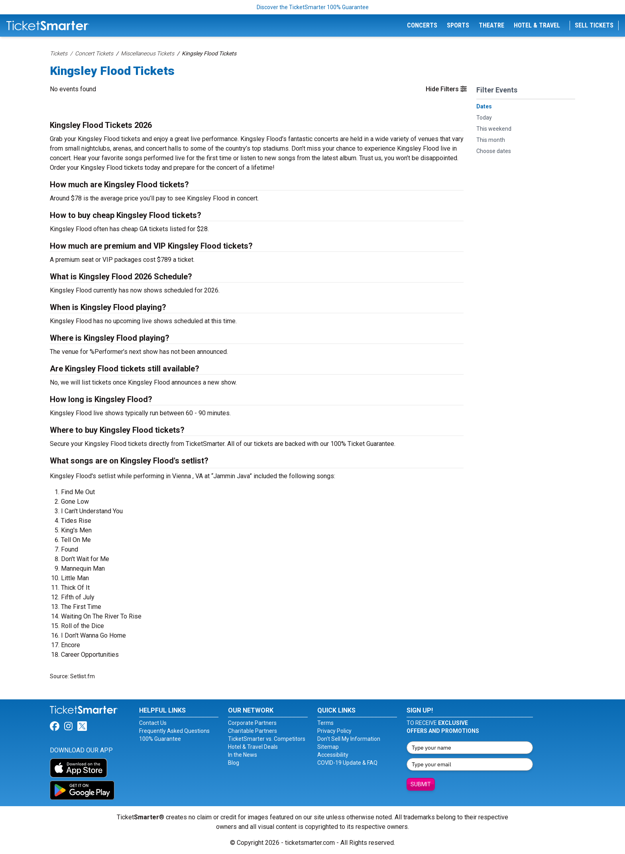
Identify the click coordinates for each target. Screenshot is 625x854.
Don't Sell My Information (348, 739)
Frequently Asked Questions (174, 731)
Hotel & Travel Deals (253, 747)
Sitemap (328, 747)
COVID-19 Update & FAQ (347, 763)
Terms (325, 723)
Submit (421, 784)
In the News (242, 755)
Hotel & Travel (537, 25)
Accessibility (332, 755)
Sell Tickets (594, 25)
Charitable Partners (252, 731)
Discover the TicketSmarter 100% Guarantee (313, 7)
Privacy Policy (334, 731)
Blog (233, 763)
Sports (458, 25)
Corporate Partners (252, 723)
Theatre (491, 25)
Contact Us (153, 723)
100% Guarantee (160, 739)
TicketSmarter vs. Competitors (266, 739)
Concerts (422, 25)
